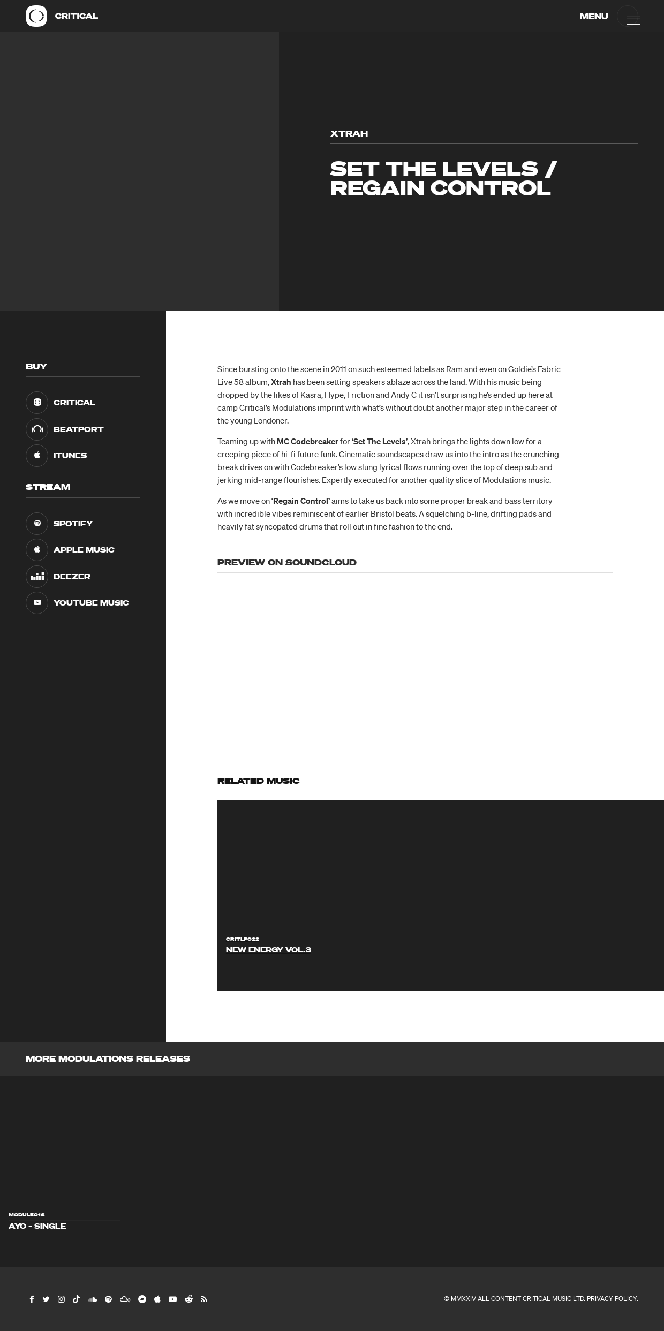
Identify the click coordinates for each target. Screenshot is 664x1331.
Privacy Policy (612, 1298)
